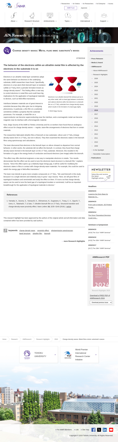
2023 (96, 90)
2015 (96, 122)
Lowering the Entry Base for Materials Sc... (98, 195)
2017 (96, 114)
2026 (96, 78)
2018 (96, 110)
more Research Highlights (74, 241)
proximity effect (43, 231)
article (69, 207)
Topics (68, 17)
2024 (96, 86)
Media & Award (97, 62)
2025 (96, 82)
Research (14, 339)
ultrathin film (37, 233)
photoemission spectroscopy (62, 231)
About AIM (100, 70)
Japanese (84, 8)
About (14, 17)
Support (104, 17)
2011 (96, 138)
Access (110, 4)
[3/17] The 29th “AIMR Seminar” (99, 248)
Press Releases (97, 59)
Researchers (65, 4)
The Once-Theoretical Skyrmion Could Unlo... (99, 216)
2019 (96, 106)
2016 (96, 118)
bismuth (47, 233)
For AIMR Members (64, 430)
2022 (96, 94)
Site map (85, 430)
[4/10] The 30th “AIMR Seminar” (99, 240)
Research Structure (32, 17)
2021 (96, 98)
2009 (96, 146)
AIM (96, 67)
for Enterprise (100, 4)
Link (77, 430)
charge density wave (27, 231)
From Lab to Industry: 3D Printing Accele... (100, 206)
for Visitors (76, 4)
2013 (96, 130)
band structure (24, 233)
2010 (96, 142)
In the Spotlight (98, 150)
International (85, 17)
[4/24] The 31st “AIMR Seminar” (99, 232)
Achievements (49, 17)
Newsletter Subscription (101, 154)
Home (4, 339)
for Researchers (88, 4)
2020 (96, 102)
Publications (96, 158)
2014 (96, 126)
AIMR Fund (70, 8)
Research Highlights (100, 74)
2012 (96, 134)
